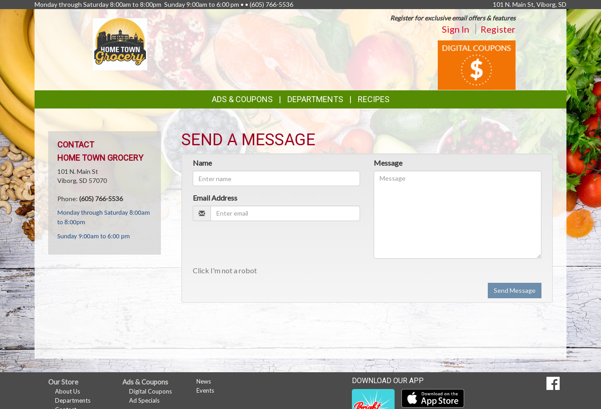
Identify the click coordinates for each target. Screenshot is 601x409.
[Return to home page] (120, 43)
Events (205, 390)
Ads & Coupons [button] (242, 99)
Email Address (215, 197)
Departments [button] (315, 99)
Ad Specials (144, 400)
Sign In (455, 29)
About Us (67, 391)
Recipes (374, 99)
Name (202, 162)
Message (388, 162)
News (203, 381)
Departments (72, 400)
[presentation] (262, 245)
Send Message (515, 290)
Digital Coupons (150, 391)
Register (498, 29)
